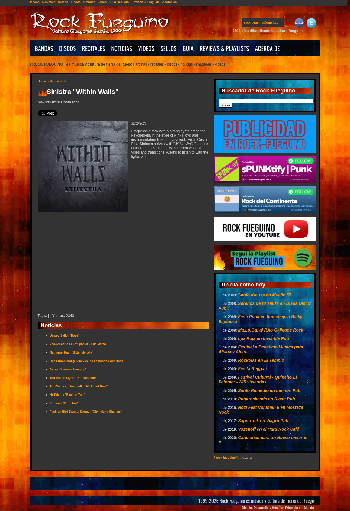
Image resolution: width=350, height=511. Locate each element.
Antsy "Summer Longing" (68, 369)
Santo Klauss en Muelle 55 (264, 295)
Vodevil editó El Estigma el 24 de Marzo (78, 344)
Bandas (34, 2)
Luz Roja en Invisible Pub (263, 338)
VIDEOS (146, 48)
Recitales (49, 2)
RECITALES (93, 48)
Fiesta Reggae (252, 368)
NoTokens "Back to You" (67, 394)
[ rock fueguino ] (226, 457)
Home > (43, 81)
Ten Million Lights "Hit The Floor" (74, 378)
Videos (76, 2)
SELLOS (168, 48)
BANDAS (44, 48)
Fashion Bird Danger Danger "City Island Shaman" (86, 411)
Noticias (89, 2)
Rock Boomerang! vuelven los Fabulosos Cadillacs (86, 361)
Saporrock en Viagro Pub (263, 420)
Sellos (102, 2)
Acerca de (169, 2)
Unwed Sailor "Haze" (65, 335)
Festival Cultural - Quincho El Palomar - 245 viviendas (258, 379)
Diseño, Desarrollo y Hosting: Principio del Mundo (278, 507)
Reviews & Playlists (145, 2)
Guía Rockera (119, 2)
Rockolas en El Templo (261, 360)
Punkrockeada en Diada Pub (266, 398)
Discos (63, 2)
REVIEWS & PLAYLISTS (224, 48)
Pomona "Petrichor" (64, 403)
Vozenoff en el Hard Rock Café (268, 429)
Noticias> (56, 81)
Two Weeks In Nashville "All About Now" (79, 386)
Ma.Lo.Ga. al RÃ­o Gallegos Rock (270, 330)
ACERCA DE (267, 48)
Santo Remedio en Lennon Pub (269, 390)
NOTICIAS (121, 48)
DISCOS (67, 48)
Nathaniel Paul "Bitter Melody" (72, 352)
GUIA (188, 48)
